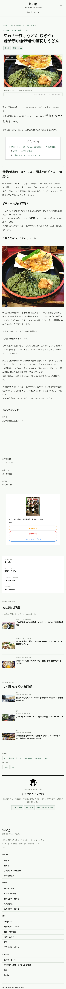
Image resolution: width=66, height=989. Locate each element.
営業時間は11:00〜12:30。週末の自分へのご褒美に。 (34, 147)
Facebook (28, 758)
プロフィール (17, 807)
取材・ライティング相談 (45, 807)
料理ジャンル (20, 25)
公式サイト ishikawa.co (12, 960)
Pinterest (38, 758)
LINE (46, 758)
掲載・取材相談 (10, 932)
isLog (5, 25)
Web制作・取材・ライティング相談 (17, 965)
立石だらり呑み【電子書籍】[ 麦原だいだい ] (26, 519)
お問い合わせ (9, 937)
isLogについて (9, 922)
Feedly (6, 767)
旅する (29, 12)
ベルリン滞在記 (10, 894)
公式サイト (29, 807)
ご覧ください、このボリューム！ (27, 155)
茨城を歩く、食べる (11, 909)
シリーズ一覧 (9, 888)
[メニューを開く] (61, 5)
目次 (29, 141)
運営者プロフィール (11, 927)
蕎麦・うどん (30, 25)
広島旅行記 (8, 904)
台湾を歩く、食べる (11, 899)
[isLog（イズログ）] (33, 5)
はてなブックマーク (15, 758)
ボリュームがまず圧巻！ (23, 151)
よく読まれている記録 (12, 871)
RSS (13, 767)
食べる (36, 12)
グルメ (11, 25)
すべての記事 (9, 876)
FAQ (6, 942)
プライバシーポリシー (12, 947)
